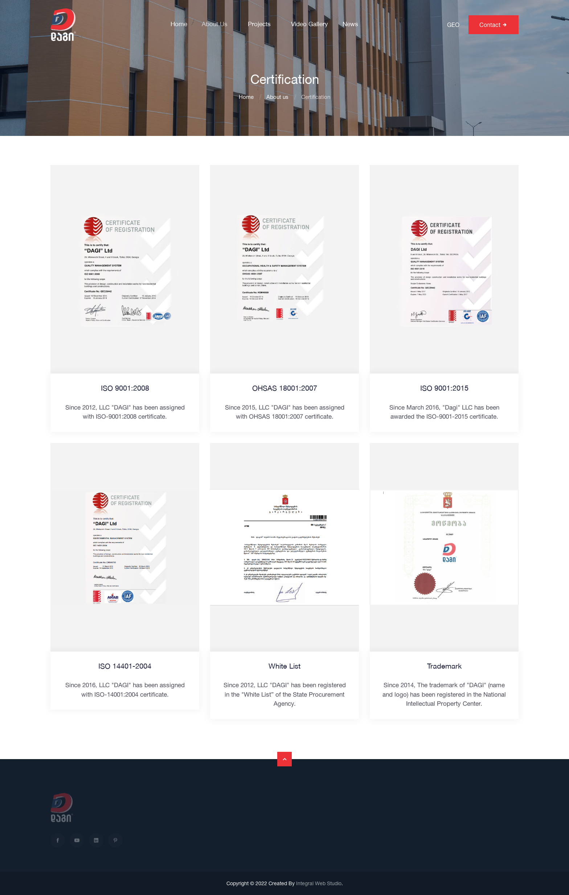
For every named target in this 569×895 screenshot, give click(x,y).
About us (215, 24)
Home (179, 24)
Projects (259, 24)
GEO (453, 24)
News (350, 24)
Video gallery (309, 24)
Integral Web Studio (318, 883)
